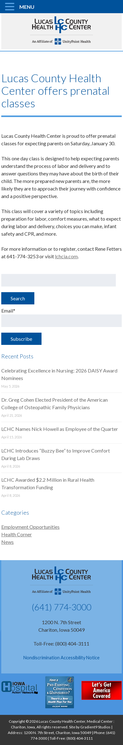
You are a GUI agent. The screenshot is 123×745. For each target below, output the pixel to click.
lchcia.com (66, 256)
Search (18, 298)
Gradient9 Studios (95, 727)
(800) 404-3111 (79, 738)
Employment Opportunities (30, 527)
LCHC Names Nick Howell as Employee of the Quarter (59, 429)
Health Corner (16, 534)
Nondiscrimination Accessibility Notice (61, 657)
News (7, 542)
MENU (26, 7)
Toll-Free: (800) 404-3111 (61, 643)
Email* (61, 317)
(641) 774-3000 (61, 607)
